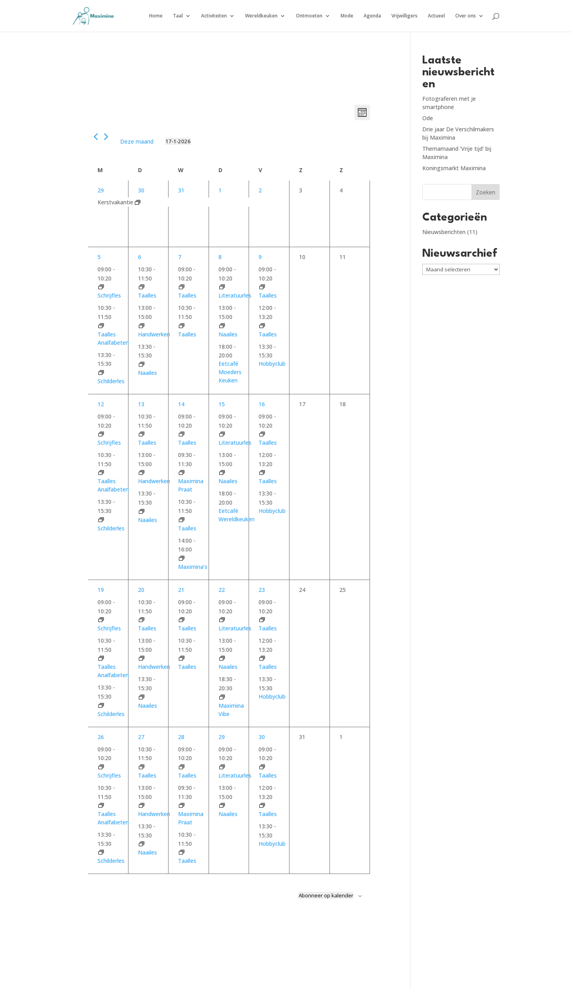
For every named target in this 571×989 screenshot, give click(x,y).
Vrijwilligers (404, 16)
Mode (347, 16)
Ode (427, 118)
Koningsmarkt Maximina (454, 168)
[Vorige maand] (96, 136)
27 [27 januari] (141, 737)
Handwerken (154, 334)
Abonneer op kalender (326, 895)
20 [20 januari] (141, 589)
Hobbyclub (272, 363)
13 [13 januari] (141, 404)
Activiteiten (214, 16)
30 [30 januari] (262, 737)
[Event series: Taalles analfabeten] (101, 326)
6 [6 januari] (139, 257)
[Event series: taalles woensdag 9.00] (181, 287)
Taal (178, 16)
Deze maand (136, 141)
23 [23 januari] (262, 589)
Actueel (436, 16)
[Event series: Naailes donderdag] (222, 326)
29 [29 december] (101, 190)
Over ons (465, 16)
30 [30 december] (141, 190)
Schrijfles (109, 295)
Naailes (147, 372)
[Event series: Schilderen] (101, 372)
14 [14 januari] (181, 404)
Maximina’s (192, 566)
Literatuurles (234, 295)
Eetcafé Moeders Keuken (229, 372)
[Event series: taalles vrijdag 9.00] (262, 287)
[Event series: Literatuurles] (222, 287)
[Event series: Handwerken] (141, 326)
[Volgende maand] (106, 136)
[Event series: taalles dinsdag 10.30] (141, 287)
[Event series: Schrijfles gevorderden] (101, 287)
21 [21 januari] (181, 589)
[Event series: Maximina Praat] (181, 472)
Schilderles (111, 381)
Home (156, 16)
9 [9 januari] (260, 257)
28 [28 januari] (181, 737)
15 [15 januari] (221, 404)
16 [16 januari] (262, 404)
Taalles (147, 295)
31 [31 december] (181, 190)
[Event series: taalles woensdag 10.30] (181, 326)
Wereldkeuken (261, 16)
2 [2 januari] (260, 190)
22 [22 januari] (221, 589)
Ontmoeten (309, 16)
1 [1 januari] (220, 190)
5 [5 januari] (99, 257)
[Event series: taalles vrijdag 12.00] (262, 326)
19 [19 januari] (101, 589)
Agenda (372, 16)
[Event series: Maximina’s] (181, 558)
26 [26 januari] (101, 737)
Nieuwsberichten (444, 232)
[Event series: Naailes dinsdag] (141, 364)
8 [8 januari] (220, 257)
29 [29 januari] (221, 737)
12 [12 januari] (101, 404)
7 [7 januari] (179, 257)
